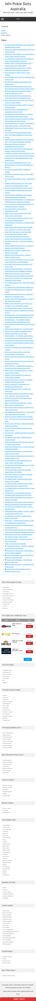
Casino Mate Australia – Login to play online (18, 126)
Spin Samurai (6, 852)
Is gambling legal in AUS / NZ (10, 931)
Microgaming (6, 672)
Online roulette (7, 915)
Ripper (5, 871)
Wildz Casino (6, 850)
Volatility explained (8, 942)
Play (29, 626)
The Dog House (7, 764)
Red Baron (6, 707)
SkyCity (5, 864)
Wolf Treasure (7, 770)
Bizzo (4, 839)
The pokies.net (7, 829)
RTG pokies (6, 676)
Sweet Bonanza (7, 760)
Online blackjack (7, 917)
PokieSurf (5, 831)
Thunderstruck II (7, 737)
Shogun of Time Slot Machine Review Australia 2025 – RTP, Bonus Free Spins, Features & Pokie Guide (19, 419)
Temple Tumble (7, 747)
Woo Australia (7, 837)
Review (29, 623)
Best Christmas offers (9, 975)
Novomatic (6, 678)
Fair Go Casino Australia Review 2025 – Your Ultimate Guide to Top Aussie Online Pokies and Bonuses (19, 165)
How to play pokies (8, 929)
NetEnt (5, 682)
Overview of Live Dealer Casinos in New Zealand (19, 340)
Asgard (5, 793)
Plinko (4, 958)
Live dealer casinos (8, 593)
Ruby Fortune (6, 844)
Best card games (7, 912)
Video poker (6, 923)
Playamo (5, 858)
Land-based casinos (8, 595)
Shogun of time (7, 743)
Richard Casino (7, 862)
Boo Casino (6, 848)
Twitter (3, 30)
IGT (4, 680)
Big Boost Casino (7, 860)
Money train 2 (7, 961)
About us (5, 608)
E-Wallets (5, 898)
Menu (18, 19)
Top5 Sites (6, 591)
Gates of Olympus (8, 762)
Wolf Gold (6, 772)
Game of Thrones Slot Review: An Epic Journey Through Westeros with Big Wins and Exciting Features (19, 190)
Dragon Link (6, 720)
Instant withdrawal (8, 896)
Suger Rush (6, 766)
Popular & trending (8, 600)
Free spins (6, 925)
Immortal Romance (8, 733)
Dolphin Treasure (7, 712)
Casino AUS (6, 587)
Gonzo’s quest (7, 808)
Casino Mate (6, 825)
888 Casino (6, 846)
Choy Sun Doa (7, 709)
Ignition (5, 873)
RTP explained (7, 939)
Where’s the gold (7, 701)
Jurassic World (7, 739)
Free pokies (6, 927)
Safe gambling (7, 935)
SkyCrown (5, 835)
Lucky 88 (5, 697)
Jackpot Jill (6, 827)
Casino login (6, 604)
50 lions (5, 695)
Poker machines (7, 921)
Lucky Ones (6, 875)
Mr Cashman (6, 714)
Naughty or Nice (7, 791)
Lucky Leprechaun (8, 745)
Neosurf (5, 889)
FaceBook (4, 33)
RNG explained (7, 944)
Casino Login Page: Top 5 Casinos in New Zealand (19, 123)
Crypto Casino (7, 892)
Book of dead (7, 963)
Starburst (5, 810)
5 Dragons (6, 699)
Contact (7, 137)
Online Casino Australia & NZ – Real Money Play (19, 329)
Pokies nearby (7, 597)
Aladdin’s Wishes (7, 787)
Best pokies (6, 910)
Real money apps (7, 602)
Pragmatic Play (7, 670)
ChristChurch (6, 866)
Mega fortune (7, 812)
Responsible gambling (9, 937)
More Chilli (6, 705)
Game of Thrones (8, 741)
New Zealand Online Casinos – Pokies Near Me (18, 308)
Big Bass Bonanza (8, 768)
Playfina (5, 854)
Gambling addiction (8, 933)
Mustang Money (7, 956)
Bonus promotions (8, 589)
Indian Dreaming (7, 716)
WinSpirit (5, 833)
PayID (4, 887)
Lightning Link (6, 703)
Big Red (5, 718)
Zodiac (5, 841)
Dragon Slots (6, 868)
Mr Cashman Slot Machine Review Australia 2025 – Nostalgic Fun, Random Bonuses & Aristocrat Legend (19, 290)
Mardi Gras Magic (8, 785)
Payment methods (8, 894)
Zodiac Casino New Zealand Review (15, 544)
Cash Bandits (6, 795)
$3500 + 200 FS (19, 999)
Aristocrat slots (7, 674)
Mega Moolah (6, 735)
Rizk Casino (6, 856)
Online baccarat (7, 919)
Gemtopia (5, 789)
